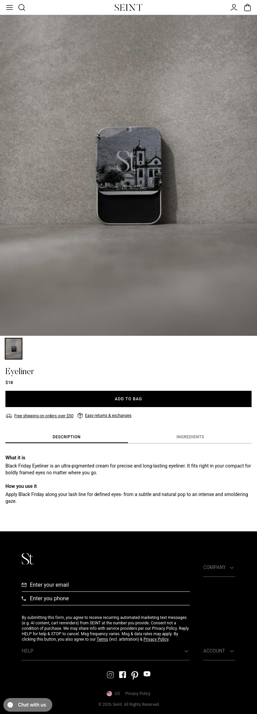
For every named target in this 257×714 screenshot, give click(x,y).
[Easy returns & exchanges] (104, 416)
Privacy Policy (156, 639)
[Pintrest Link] (134, 675)
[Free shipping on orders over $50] (39, 416)
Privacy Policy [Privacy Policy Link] (137, 693)
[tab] (66, 437)
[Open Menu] (8, 7)
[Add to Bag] (128, 399)
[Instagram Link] (110, 674)
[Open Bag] (247, 7)
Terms (102, 639)
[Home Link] (129, 7)
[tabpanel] (128, 479)
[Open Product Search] (21, 7)
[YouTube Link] (147, 673)
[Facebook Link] (122, 674)
